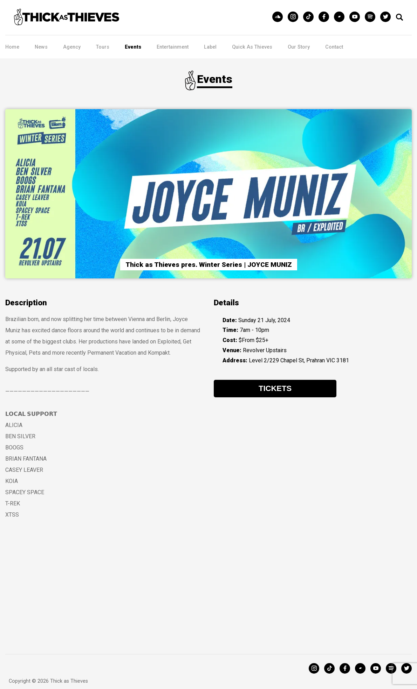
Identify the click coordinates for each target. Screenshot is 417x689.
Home (12, 47)
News (41, 47)
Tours (102, 47)
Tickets (275, 384)
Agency (72, 47)
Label (210, 47)
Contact (334, 47)
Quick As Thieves (252, 47)
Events (133, 47)
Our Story (299, 47)
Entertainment (173, 47)
